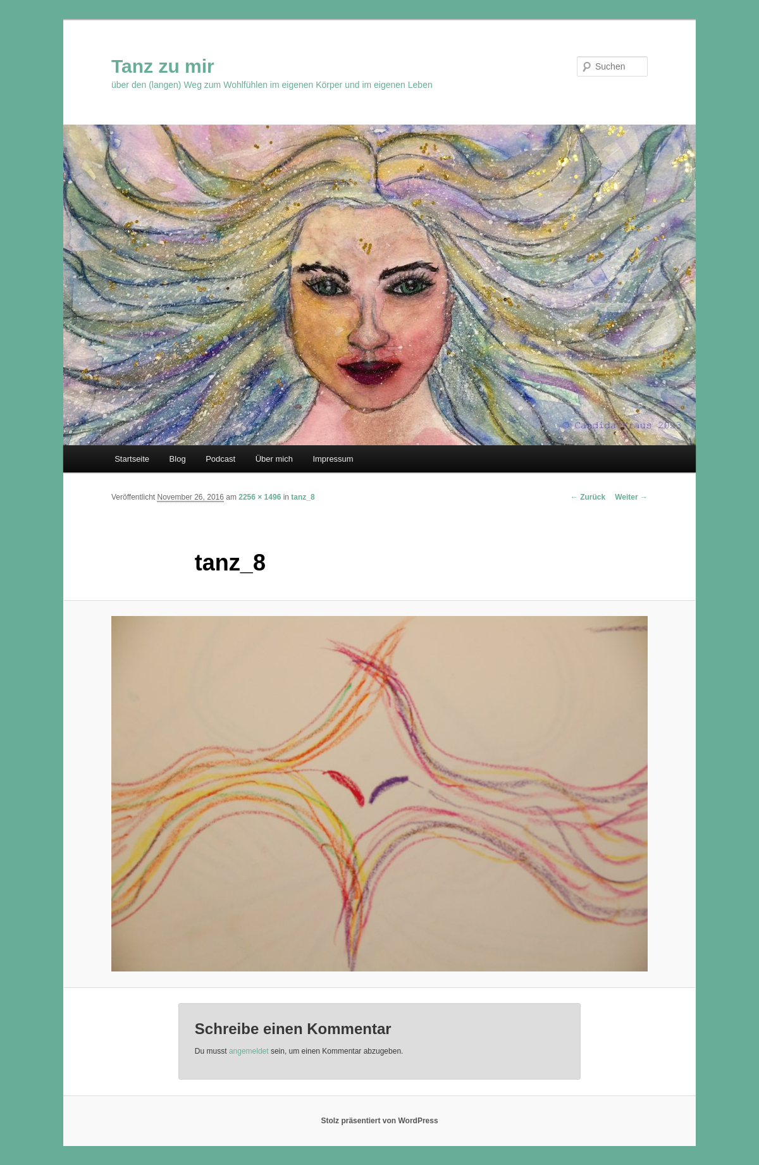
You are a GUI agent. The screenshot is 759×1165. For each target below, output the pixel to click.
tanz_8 (302, 497)
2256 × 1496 (259, 497)
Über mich (274, 459)
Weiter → (631, 497)
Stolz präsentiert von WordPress (379, 1120)
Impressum (332, 459)
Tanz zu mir (162, 66)
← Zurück (588, 497)
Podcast (220, 459)
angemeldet (249, 1051)
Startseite (131, 459)
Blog (178, 459)
